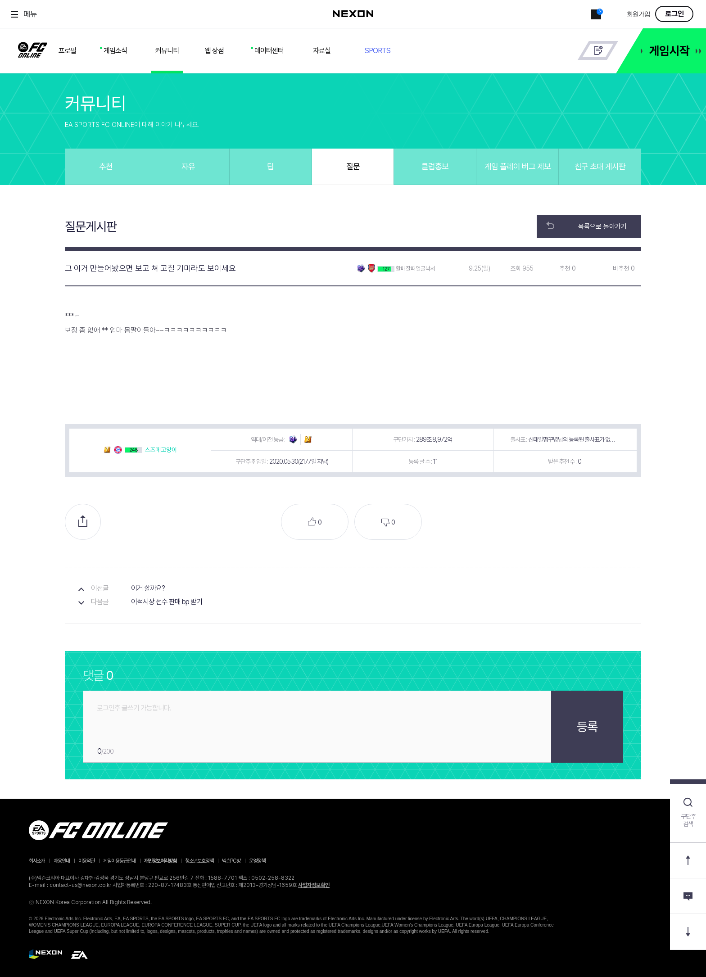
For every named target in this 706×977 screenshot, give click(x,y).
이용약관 (86, 861)
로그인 (674, 14)
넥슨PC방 (231, 861)
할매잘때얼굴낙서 (415, 268)
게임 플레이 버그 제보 (517, 166)
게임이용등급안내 (119, 861)
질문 (353, 166)
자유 (188, 166)
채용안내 (62, 861)
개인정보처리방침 (160, 861)
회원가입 (638, 14)
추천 (106, 166)
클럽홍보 (434, 166)
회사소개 (37, 861)
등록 (587, 726)
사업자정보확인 (314, 885)
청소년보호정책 (199, 861)
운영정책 (257, 861)
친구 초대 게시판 (600, 166)
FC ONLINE (32, 48)
